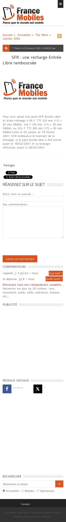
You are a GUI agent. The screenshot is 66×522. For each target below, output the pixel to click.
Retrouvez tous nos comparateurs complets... (33, 284)
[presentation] (32, 247)
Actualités (24, 34)
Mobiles (29, 491)
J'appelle (8, 273)
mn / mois (31, 273)
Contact (25, 504)
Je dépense (10, 279)
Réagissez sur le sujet (24, 184)
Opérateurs (47, 491)
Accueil (7, 34)
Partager (9, 165)
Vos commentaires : (16, 204)
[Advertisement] (33, 341)
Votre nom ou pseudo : (18, 194)
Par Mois (42, 34)
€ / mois (28, 279)
